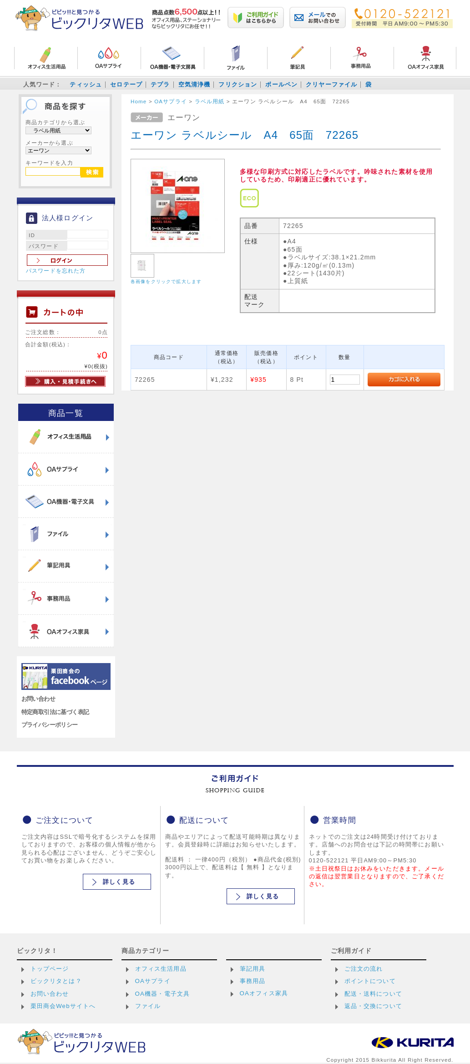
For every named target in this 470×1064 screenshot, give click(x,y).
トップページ (49, 968)
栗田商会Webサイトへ (63, 1006)
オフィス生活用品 (161, 968)
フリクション (237, 84)
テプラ (160, 84)
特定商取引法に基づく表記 (55, 712)
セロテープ (126, 84)
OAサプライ (153, 981)
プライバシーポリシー (49, 724)
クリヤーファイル (331, 84)
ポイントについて (370, 981)
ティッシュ (86, 84)
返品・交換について (373, 1006)
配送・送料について (373, 993)
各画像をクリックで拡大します (166, 281)
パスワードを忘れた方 (56, 271)
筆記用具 (253, 968)
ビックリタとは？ (56, 981)
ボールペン (281, 84)
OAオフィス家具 (264, 993)
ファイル (148, 1006)
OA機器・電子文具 (162, 993)
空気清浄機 (194, 84)
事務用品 (253, 981)
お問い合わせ (38, 698)
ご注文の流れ (363, 968)
